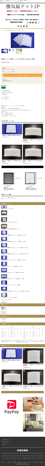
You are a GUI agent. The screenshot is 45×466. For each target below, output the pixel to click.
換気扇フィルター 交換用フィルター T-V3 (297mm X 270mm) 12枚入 (12, 386)
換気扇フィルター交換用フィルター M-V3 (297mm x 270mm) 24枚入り (33, 386)
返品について (4, 79)
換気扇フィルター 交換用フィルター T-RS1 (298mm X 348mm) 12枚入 (33, 140)
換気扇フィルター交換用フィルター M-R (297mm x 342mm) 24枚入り (33, 365)
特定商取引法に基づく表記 (6, 80)
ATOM (41, 458)
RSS (39, 458)
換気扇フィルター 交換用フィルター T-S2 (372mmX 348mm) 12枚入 (33, 161)
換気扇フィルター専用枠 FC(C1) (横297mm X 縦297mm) (11, 135)
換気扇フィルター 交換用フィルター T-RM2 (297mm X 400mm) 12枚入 (11, 161)
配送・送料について (15, 458)
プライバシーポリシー (34, 458)
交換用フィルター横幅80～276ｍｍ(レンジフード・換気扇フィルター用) (13, 30)
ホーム (2, 30)
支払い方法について (8, 458)
